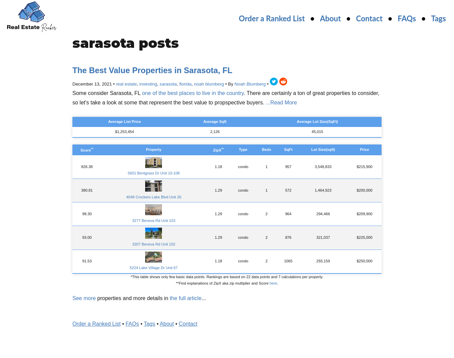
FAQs (407, 18)
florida (185, 84)
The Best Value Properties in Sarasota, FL (152, 70)
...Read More (281, 102)
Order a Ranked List (272, 18)
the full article (185, 298)
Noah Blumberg (250, 84)
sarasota (168, 84)
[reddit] (283, 82)
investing (148, 84)
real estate (126, 84)
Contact (369, 18)
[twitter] (274, 82)
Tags (438, 18)
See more (84, 298)
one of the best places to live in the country (193, 93)
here (273, 283)
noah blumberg (209, 84)
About (330, 18)
